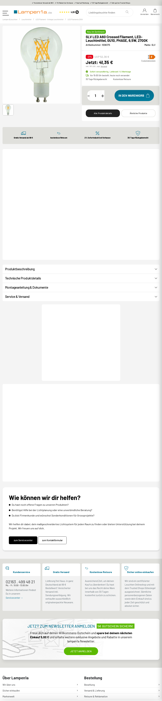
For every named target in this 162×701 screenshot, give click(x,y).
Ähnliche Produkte (138, 116)
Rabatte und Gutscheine (15, 664)
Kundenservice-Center (14, 652)
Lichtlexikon (9, 681)
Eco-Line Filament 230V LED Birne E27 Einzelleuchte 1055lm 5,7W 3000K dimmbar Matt (143, 221)
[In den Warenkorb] (134, 98)
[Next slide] (154, 203)
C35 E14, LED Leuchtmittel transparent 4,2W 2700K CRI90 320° (24, 221)
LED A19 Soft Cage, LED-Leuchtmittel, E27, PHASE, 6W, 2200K (143, 396)
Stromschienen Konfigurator (17, 670)
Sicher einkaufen (11, 625)
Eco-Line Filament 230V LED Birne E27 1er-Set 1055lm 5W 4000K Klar (104, 221)
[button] (8, 113)
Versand (104, 69)
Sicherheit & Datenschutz (97, 676)
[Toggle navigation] (6, 12)
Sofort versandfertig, (110, 75)
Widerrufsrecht (92, 664)
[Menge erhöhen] (108, 98)
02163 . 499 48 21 (20, 516)
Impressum (89, 681)
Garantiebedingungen (95, 658)
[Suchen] (110, 12)
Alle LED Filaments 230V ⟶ (140, 162)
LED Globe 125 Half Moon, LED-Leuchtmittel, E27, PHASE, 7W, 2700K (24, 396)
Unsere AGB (90, 670)
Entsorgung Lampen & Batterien (100, 652)
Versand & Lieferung (94, 625)
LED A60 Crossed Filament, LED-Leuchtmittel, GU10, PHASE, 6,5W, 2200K (101, 396)
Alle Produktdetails (102, 116)
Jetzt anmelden (81, 585)
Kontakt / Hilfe (56, 310)
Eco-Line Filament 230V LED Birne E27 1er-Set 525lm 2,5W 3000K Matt (64, 221)
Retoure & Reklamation (96, 630)
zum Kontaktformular (54, 474)
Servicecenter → (14, 532)
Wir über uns (9, 619)
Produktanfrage (83, 310)
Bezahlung (89, 619)
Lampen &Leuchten (12, 22)
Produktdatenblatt (148, 64)
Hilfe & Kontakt (10, 636)
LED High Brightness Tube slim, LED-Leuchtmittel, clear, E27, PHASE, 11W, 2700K (63, 396)
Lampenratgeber (11, 676)
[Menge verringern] (90, 98)
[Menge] (99, 98)
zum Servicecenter (23, 474)
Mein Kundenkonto (93, 636)
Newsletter (8, 658)
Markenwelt (8, 630)
